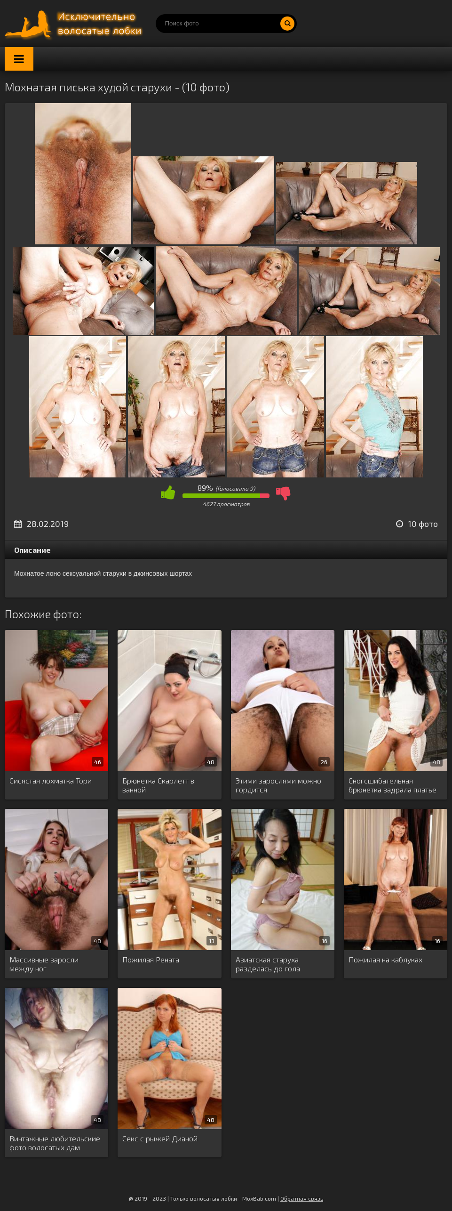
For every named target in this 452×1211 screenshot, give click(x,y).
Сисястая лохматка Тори (50, 780)
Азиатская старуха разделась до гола (268, 964)
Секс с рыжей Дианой (160, 1138)
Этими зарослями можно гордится (278, 785)
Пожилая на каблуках (385, 959)
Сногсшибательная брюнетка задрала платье (392, 785)
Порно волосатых (75, 23)
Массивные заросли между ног (44, 964)
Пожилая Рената (150, 959)
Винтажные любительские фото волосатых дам (54, 1143)
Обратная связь (301, 1198)
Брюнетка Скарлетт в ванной (158, 785)
